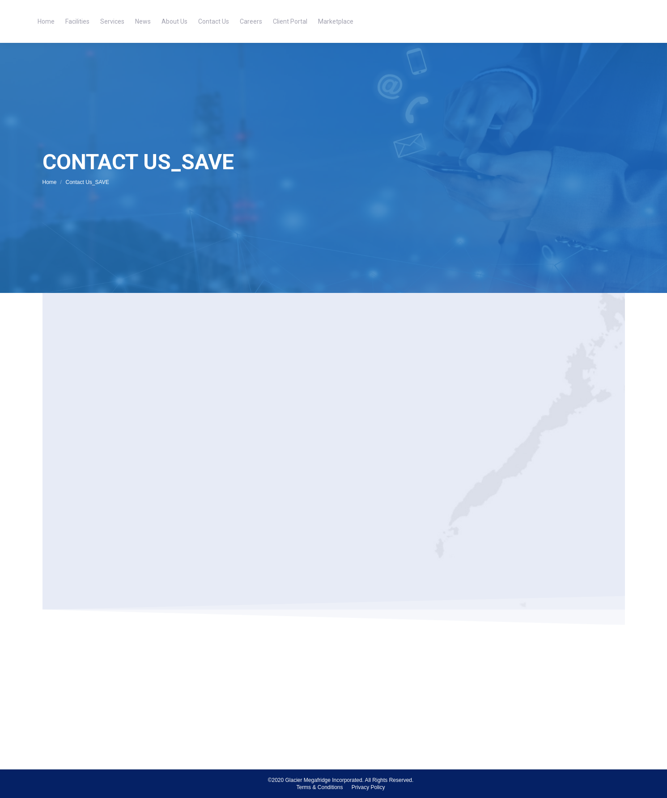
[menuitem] (46, 21)
